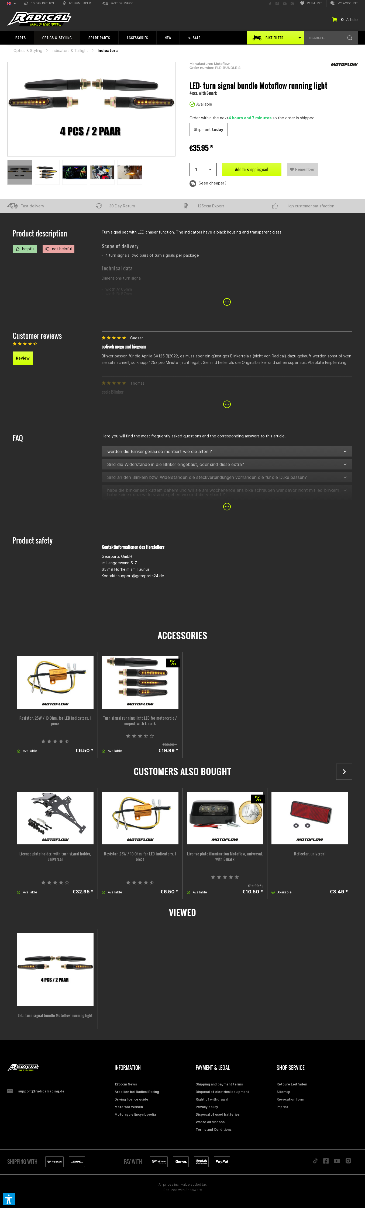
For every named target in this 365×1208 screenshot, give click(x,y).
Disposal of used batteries (218, 1114)
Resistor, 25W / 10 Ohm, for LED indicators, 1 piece (55, 720)
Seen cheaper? (208, 183)
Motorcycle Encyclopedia (135, 1114)
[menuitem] (39, 3)
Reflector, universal (309, 854)
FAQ (18, 438)
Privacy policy (207, 1107)
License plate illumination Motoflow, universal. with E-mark (225, 856)
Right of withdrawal (212, 1099)
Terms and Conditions (214, 1129)
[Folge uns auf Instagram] (292, 3)
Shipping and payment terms (219, 1084)
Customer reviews (37, 335)
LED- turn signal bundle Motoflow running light (55, 1015)
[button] (9, 1199)
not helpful (58, 248)
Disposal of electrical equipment (222, 1092)
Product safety (33, 540)
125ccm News (126, 1084)
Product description (40, 233)
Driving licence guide (131, 1099)
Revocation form (290, 1099)
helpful (25, 248)
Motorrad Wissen (129, 1107)
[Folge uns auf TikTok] (270, 3)
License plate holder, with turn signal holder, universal (55, 856)
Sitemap (283, 1092)
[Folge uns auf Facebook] (277, 3)
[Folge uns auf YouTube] (284, 3)
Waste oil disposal (210, 1122)
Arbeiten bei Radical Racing (137, 1092)
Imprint (282, 1107)
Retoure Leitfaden (292, 1084)
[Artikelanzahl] (203, 169)
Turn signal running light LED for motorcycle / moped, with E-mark (140, 720)
